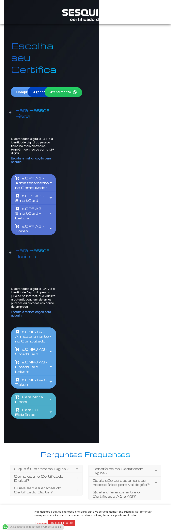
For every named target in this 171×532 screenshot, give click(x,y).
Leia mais (41, 523)
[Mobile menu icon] (158, 15)
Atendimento (89, 80)
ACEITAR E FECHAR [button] (62, 523)
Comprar (25, 80)
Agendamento (60, 80)
